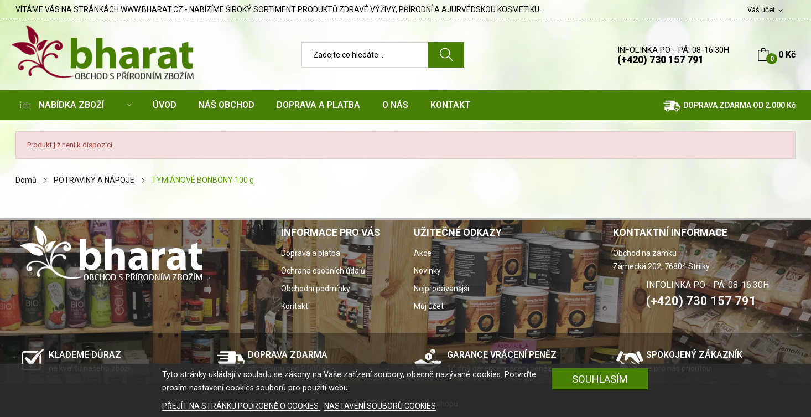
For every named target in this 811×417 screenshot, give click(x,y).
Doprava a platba (310, 253)
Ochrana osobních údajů (323, 270)
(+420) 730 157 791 (660, 59)
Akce (423, 253)
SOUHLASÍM (600, 379)
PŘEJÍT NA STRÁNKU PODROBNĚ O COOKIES (241, 405)
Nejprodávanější (441, 288)
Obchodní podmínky (315, 288)
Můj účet (429, 306)
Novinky (427, 270)
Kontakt (294, 306)
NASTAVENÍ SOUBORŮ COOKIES (380, 405)
